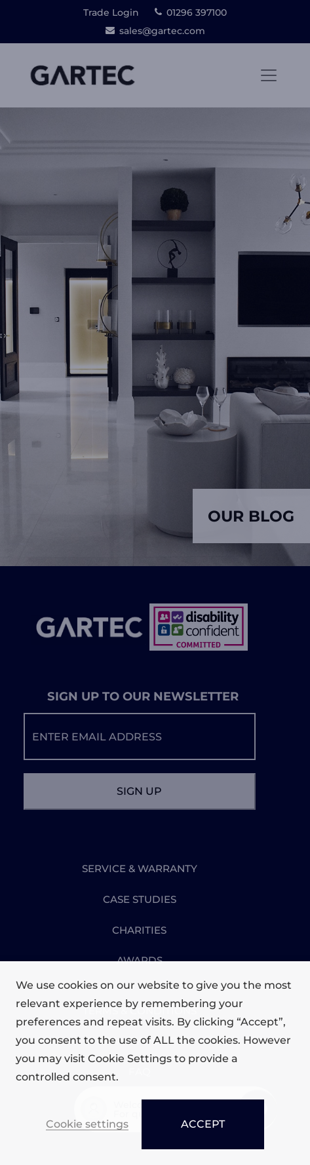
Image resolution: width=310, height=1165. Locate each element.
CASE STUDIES (139, 899)
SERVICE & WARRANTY (139, 868)
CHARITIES (139, 930)
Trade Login (111, 12)
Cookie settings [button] (87, 1124)
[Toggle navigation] (268, 75)
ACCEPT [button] (203, 1124)
